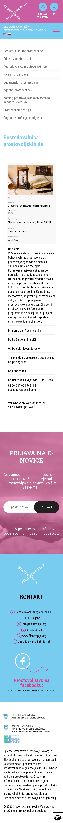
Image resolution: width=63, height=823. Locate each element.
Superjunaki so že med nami (21, 82)
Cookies (41, 810)
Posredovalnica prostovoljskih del (25, 67)
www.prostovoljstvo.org (34, 751)
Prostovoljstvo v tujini (17, 110)
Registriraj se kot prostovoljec (23, 51)
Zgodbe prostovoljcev (17, 90)
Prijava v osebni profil (17, 59)
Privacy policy (26, 810)
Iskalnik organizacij (15, 74)
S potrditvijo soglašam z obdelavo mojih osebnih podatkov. (31, 531)
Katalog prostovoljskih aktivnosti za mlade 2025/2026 (26, 100)
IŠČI (54, 9)
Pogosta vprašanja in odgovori (23, 118)
